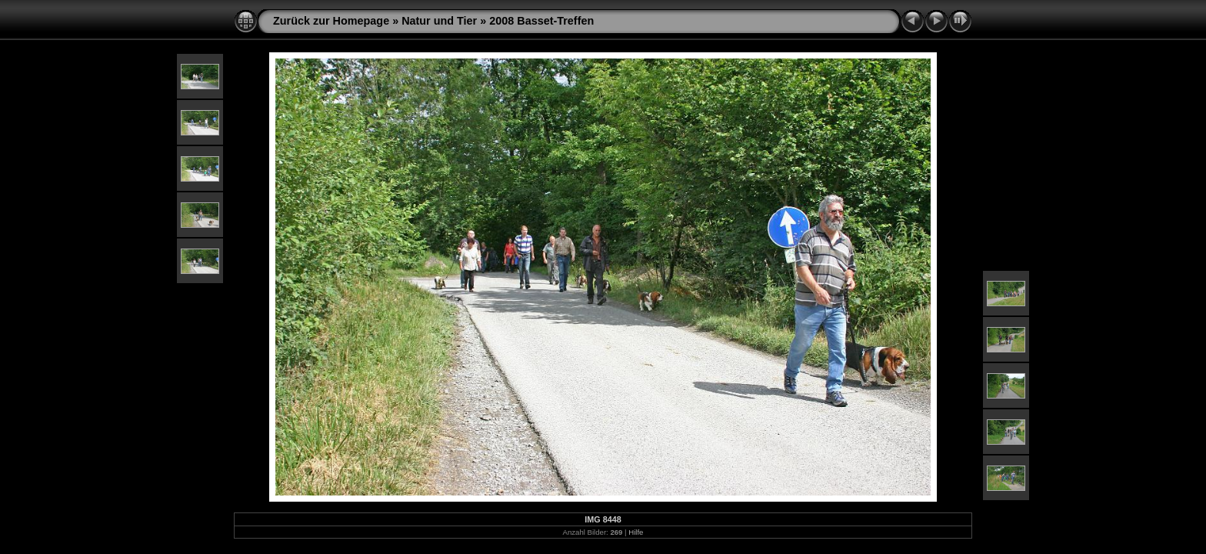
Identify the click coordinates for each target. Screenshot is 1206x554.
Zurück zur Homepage (331, 21)
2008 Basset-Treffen (541, 21)
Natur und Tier (439, 21)
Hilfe (635, 532)
